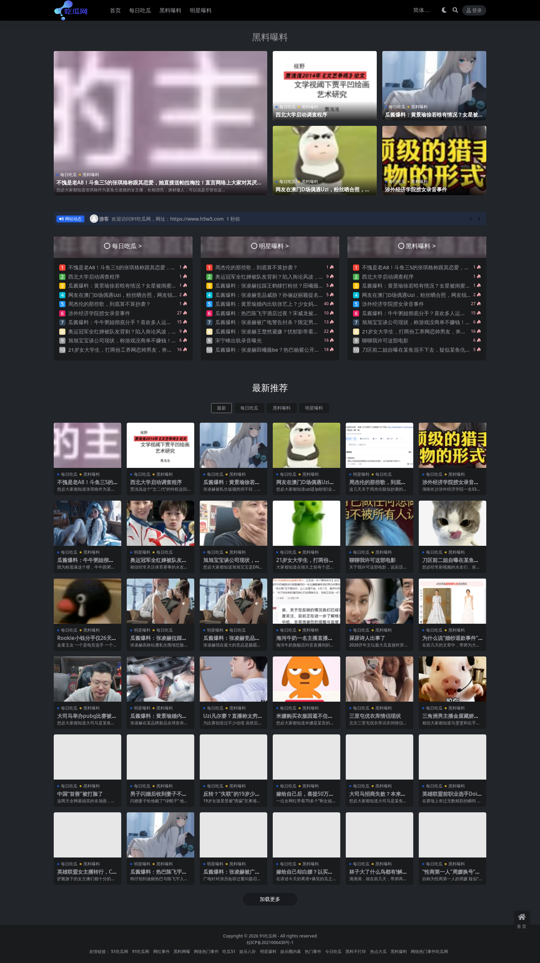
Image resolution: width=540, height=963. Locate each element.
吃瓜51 (229, 951)
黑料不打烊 (355, 951)
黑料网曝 (182, 951)
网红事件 (161, 951)
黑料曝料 (270, 37)
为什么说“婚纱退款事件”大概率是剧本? (450, 641)
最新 (221, 408)
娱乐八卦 (247, 951)
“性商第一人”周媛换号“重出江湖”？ (451, 874)
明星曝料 (314, 408)
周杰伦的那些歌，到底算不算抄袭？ (109, 303)
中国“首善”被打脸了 (80, 793)
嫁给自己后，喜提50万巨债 (305, 796)
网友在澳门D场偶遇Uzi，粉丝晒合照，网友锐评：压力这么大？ (323, 192)
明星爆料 (268, 951)
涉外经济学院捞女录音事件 (416, 189)
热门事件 (313, 951)
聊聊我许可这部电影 (385, 340)
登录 (474, 10)
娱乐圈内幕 (290, 951)
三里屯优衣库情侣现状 (375, 715)
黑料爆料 (399, 951)
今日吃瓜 (333, 951)
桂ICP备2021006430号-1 (270, 942)
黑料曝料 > (421, 245)
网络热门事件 (206, 951)
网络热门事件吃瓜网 (429, 951)
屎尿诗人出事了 (367, 637)
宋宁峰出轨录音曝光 (238, 340)
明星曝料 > (274, 245)
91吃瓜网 (268, 936)
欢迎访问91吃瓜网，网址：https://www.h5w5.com (168, 218)
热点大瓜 (378, 951)
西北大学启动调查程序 (301, 114)
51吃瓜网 (119, 951)
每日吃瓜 (68, 175)
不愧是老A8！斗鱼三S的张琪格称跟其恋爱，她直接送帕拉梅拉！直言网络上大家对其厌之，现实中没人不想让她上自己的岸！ (156, 185)
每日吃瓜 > (127, 245)
